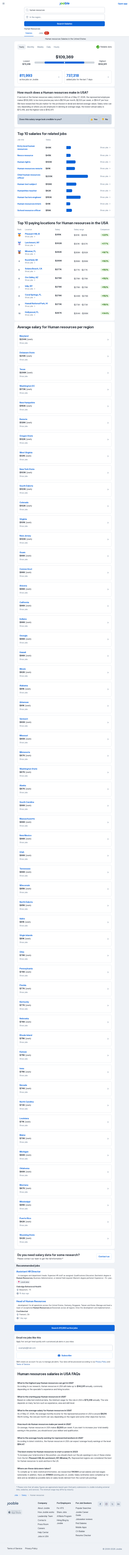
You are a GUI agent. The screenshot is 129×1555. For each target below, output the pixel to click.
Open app (122, 3)
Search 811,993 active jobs (65, 1328)
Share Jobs (62, 1512)
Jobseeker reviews (84, 1519)
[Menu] (3, 3)
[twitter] (112, 1504)
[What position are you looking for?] (64, 10)
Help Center (43, 1532)
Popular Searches (83, 1508)
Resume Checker (83, 1535)
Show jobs (105, 147)
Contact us (104, 1256)
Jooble (119, 1549)
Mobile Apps (81, 1527)
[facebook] (100, 1504)
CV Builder (80, 1531)
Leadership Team (45, 1516)
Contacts (42, 1520)
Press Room (43, 1524)
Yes (93, 119)
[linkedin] (118, 1504)
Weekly (40, 47)
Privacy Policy (101, 1362)
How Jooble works (46, 1512)
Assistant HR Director (28, 1271)
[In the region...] (64, 17)
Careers (41, 1528)
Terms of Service (23, 1364)
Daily (49, 47)
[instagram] (106, 1504)
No (105, 119)
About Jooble (44, 1508)
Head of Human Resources (31, 1301)
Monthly (30, 47)
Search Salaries (64, 23)
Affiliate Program (64, 1516)
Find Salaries (81, 1523)
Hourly (56, 47)
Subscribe (64, 1355)
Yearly (21, 47)
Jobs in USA (43, 1536)
